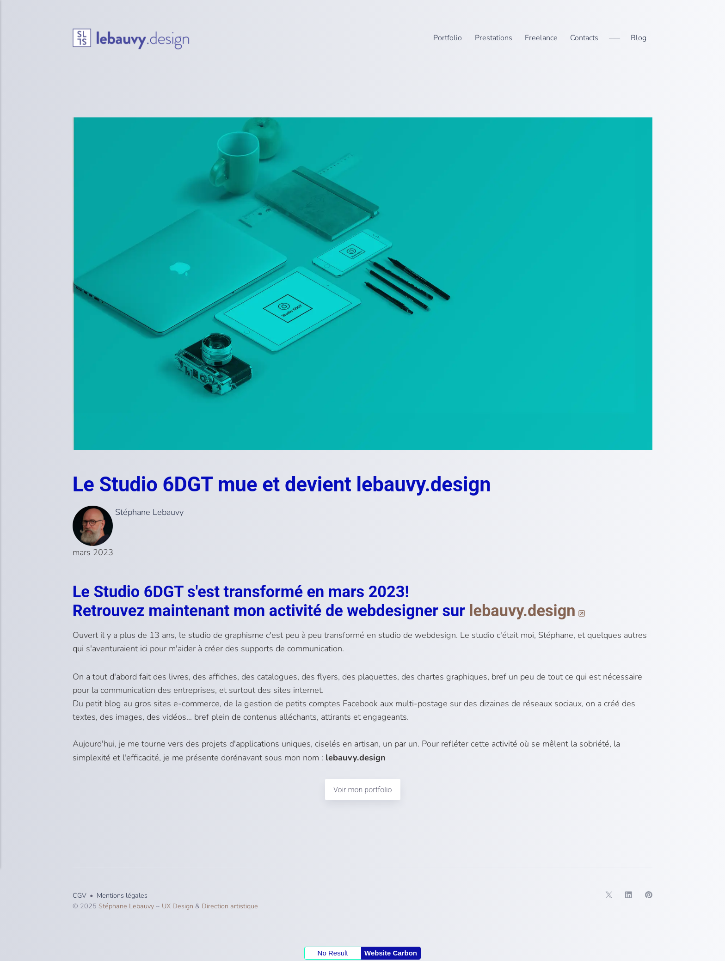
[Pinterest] (642, 896)
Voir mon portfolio (362, 789)
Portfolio (447, 38)
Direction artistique (230, 906)
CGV (79, 895)
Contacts (584, 38)
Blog (638, 38)
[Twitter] (603, 896)
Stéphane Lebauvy (128, 512)
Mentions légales (122, 895)
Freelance (541, 38)
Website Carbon (390, 953)
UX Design (177, 906)
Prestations (493, 38)
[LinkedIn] (623, 896)
